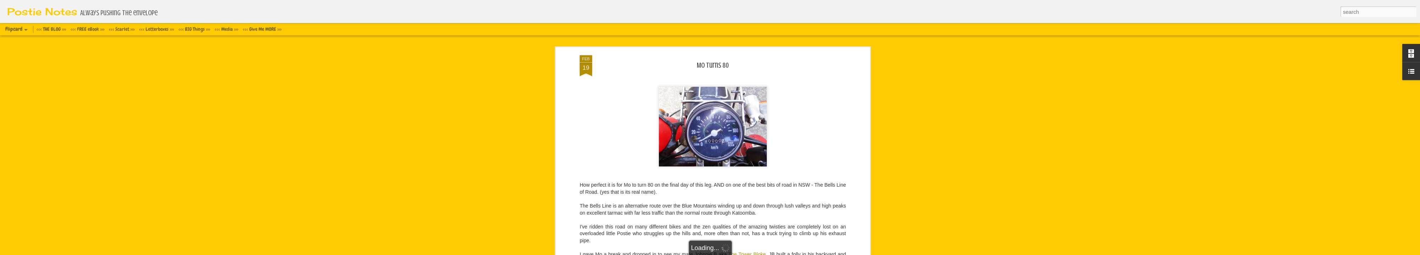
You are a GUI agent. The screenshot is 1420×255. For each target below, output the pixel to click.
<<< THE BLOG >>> (51, 29)
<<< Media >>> (226, 29)
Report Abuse (765, 251)
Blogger (744, 251)
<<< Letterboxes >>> (156, 29)
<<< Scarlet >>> (122, 29)
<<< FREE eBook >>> (87, 29)
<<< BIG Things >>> (194, 29)
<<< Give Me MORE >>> (262, 29)
